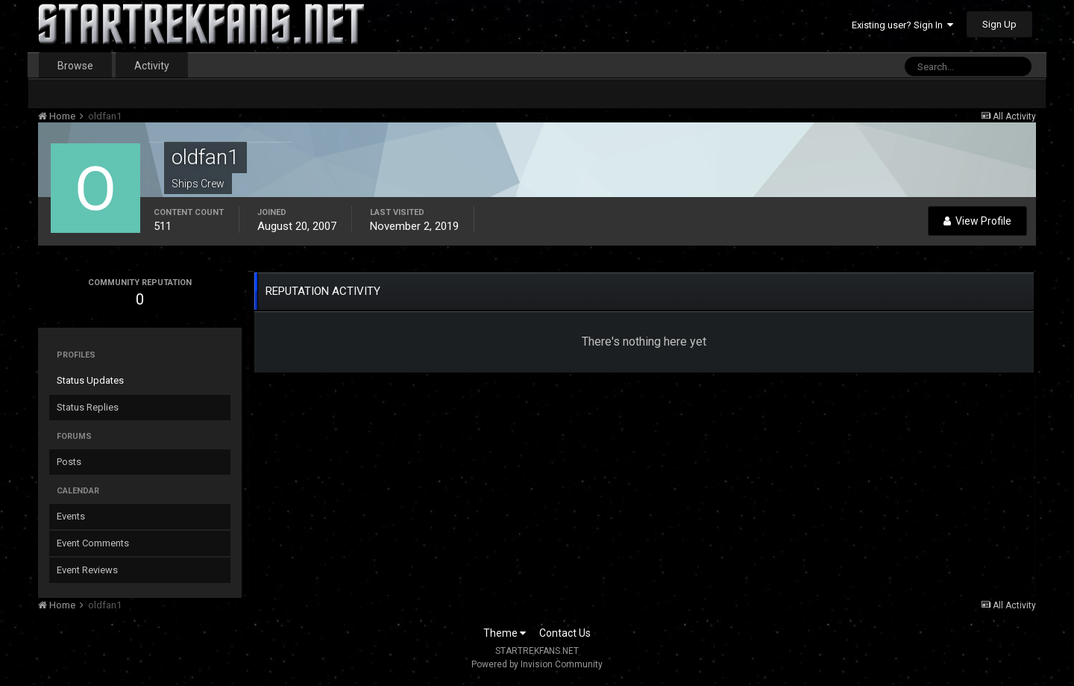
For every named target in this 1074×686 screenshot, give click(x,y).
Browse (75, 66)
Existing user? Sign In (902, 25)
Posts (69, 461)
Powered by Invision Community (537, 664)
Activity (151, 66)
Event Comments (93, 543)
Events (71, 516)
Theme (504, 633)
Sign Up (999, 24)
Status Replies (88, 407)
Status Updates (90, 380)
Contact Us (565, 633)
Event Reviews (87, 570)
